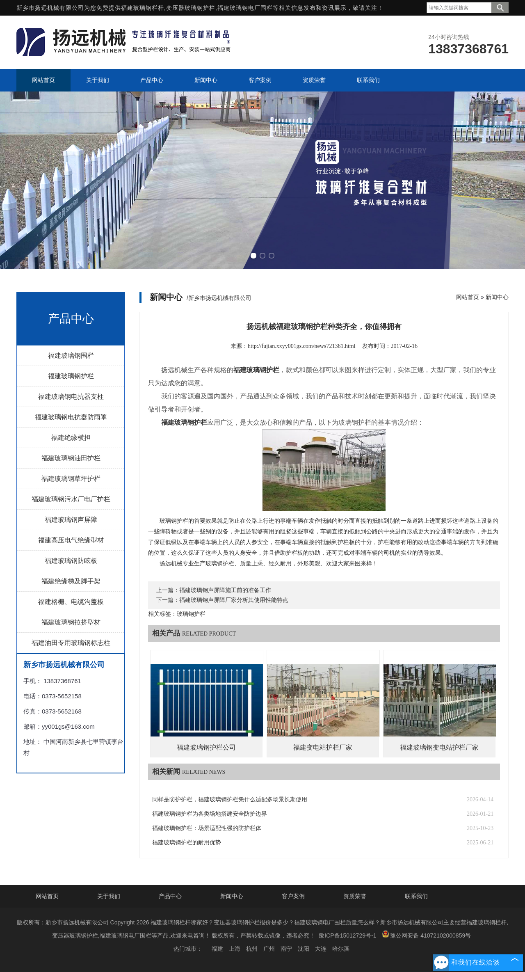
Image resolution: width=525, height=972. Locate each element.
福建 (217, 948)
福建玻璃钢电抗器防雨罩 (71, 417)
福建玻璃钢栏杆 (142, 8)
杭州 (252, 948)
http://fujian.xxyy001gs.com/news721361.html (302, 346)
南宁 (286, 948)
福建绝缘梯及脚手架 (70, 581)
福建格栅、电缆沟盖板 (71, 601)
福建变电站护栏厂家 (322, 747)
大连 (320, 948)
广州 (269, 948)
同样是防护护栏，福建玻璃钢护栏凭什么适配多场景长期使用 (229, 799)
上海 (234, 948)
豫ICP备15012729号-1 (347, 935)
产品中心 (170, 896)
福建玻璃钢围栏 (71, 355)
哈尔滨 (340, 948)
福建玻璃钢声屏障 (71, 519)
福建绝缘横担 (71, 437)
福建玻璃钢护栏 (71, 376)
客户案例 (293, 896)
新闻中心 (497, 297)
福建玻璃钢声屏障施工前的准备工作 (225, 590)
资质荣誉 (354, 896)
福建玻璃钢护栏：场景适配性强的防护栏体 (206, 828)
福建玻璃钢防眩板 (71, 560)
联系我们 (416, 896)
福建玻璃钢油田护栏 (70, 458)
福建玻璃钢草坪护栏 (70, 478)
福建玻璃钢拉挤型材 (70, 622)
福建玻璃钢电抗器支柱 (71, 396)
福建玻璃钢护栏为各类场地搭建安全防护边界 (209, 814)
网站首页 (467, 297)
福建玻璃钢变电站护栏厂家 (439, 747)
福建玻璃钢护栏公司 (206, 747)
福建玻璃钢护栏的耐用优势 (186, 842)
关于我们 (108, 896)
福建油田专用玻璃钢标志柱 (71, 642)
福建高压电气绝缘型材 (71, 540)
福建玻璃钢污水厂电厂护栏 (71, 499)
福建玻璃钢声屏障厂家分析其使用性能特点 (233, 600)
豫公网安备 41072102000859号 (426, 934)
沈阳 (303, 948)
